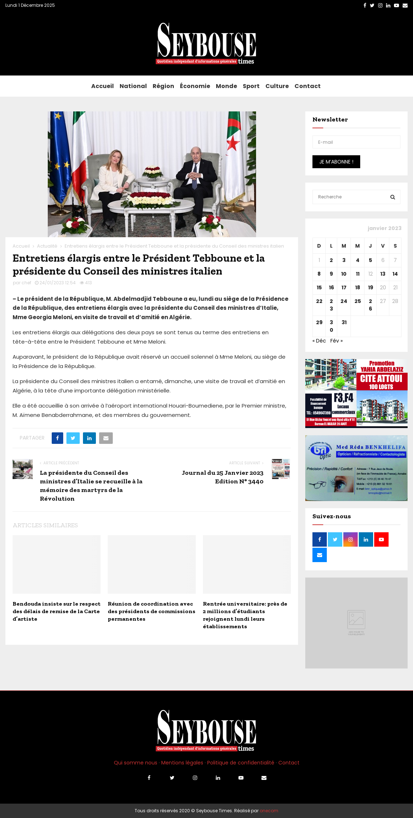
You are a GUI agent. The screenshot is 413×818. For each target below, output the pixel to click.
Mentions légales (182, 762)
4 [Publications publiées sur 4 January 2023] (357, 260)
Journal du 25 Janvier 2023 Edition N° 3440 (223, 477)
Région (163, 86)
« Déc (319, 340)
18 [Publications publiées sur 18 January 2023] (357, 287)
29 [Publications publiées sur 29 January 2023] (319, 322)
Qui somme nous (135, 762)
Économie (195, 86)
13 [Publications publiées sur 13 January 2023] (382, 273)
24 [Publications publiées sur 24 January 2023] (343, 301)
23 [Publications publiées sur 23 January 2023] (331, 305)
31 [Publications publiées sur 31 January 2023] (344, 322)
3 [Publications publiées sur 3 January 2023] (343, 260)
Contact (307, 86)
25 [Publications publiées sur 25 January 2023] (357, 301)
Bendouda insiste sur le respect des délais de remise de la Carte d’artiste (57, 611)
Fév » (336, 340)
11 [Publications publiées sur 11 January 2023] (357, 273)
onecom (269, 811)
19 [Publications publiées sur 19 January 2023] (370, 287)
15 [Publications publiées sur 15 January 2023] (319, 287)
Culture (277, 86)
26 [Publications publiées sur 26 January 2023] (370, 305)
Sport (251, 86)
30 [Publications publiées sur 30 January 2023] (331, 326)
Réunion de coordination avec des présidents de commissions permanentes (151, 611)
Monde (226, 86)
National (133, 86)
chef (26, 283)
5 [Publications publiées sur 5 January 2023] (370, 260)
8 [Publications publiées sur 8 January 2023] (319, 273)
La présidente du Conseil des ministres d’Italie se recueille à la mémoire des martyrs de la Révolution (91, 485)
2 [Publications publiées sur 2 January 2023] (331, 260)
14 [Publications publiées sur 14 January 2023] (395, 273)
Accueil (102, 86)
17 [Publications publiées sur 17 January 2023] (344, 287)
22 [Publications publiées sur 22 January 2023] (319, 301)
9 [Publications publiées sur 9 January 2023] (331, 273)
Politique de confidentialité (240, 762)
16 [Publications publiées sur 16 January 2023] (331, 287)
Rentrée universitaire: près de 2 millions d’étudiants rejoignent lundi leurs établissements (245, 614)
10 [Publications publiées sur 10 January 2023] (344, 273)
